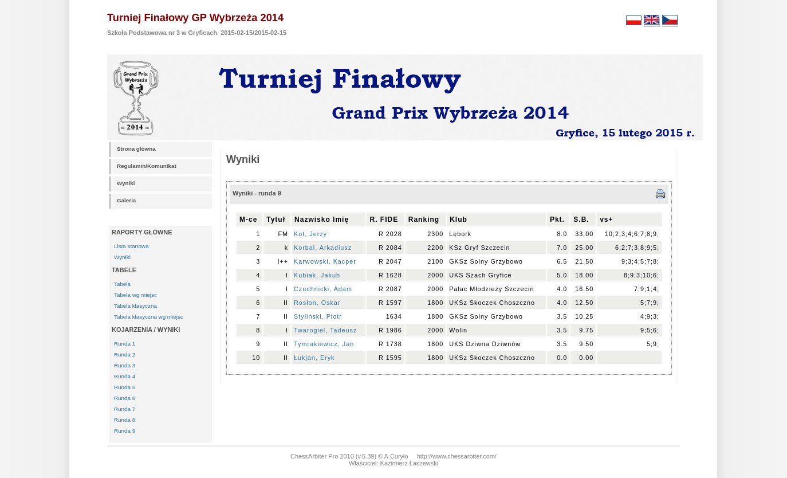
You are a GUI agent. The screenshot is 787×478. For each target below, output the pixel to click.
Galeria (126, 200)
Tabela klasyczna (135, 306)
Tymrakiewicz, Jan (324, 343)
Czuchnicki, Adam (323, 288)
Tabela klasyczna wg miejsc (148, 317)
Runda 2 (124, 354)
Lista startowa (131, 246)
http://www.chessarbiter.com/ (457, 456)
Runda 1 (124, 343)
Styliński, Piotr (320, 316)
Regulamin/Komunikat (146, 166)
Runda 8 (124, 420)
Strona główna (136, 149)
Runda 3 (124, 365)
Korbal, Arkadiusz (323, 247)
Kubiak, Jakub (317, 275)
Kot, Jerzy (310, 233)
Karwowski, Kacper (325, 261)
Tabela (122, 284)
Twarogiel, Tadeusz (325, 330)
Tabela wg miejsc (135, 295)
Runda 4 (124, 376)
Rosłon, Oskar (317, 302)
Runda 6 (124, 398)
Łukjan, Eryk (314, 357)
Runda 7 (124, 409)
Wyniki (126, 183)
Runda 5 (124, 387)
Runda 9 (124, 431)
